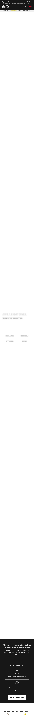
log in (30, 2)
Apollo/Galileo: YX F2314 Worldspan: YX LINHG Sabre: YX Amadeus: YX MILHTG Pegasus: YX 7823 (17, 3)
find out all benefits (17, 697)
